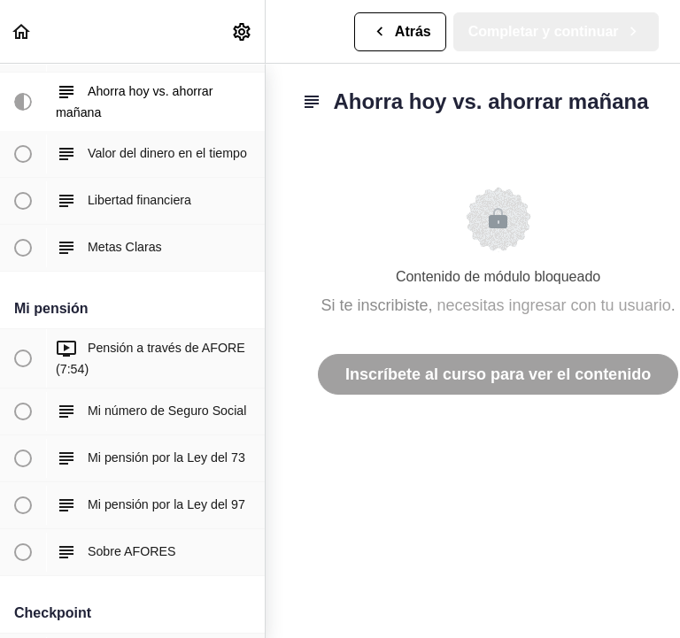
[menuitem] (242, 31)
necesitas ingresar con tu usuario (554, 305)
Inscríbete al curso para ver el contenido (498, 374)
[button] (22, 31)
